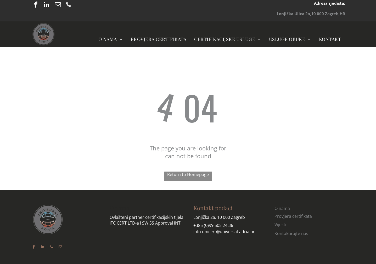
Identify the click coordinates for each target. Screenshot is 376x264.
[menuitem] (110, 39)
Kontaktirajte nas (291, 233)
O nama (120, 208)
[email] (57, 5)
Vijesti (280, 224)
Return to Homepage (188, 174)
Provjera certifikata (293, 216)
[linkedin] (46, 5)
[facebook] (35, 5)
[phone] (68, 5)
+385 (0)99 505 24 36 (213, 225)
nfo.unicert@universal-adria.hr (224, 231)
